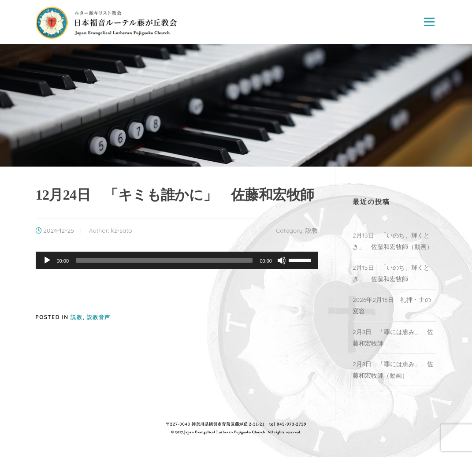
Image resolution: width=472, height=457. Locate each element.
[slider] (164, 260)
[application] (177, 260)
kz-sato (121, 230)
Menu (429, 22)
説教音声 (99, 317)
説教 (311, 230)
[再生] (47, 260)
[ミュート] (281, 260)
